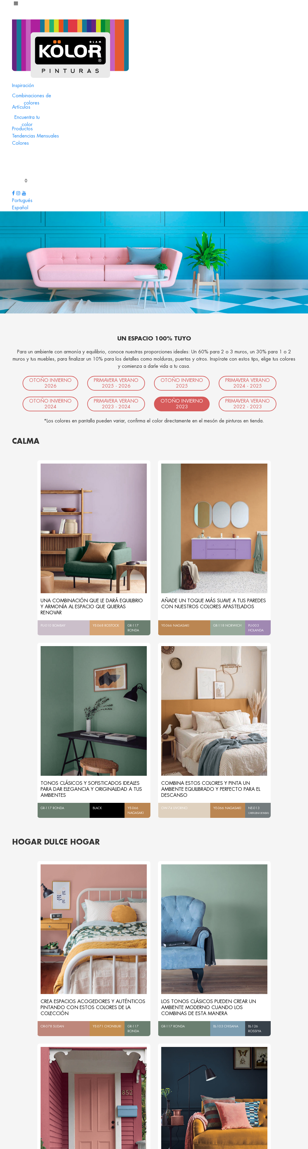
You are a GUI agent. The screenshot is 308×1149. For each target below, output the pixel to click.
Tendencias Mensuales (35, 136)
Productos (22, 128)
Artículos (21, 107)
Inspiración (23, 85)
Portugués (22, 200)
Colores (20, 143)
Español (20, 207)
